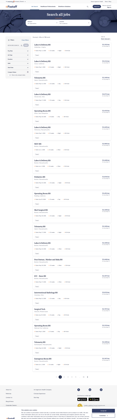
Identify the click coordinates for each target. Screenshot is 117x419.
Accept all (103, 399)
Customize (103, 404)
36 (83, 377)
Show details (25, 415)
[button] (42, 22)
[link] (97, 2)
